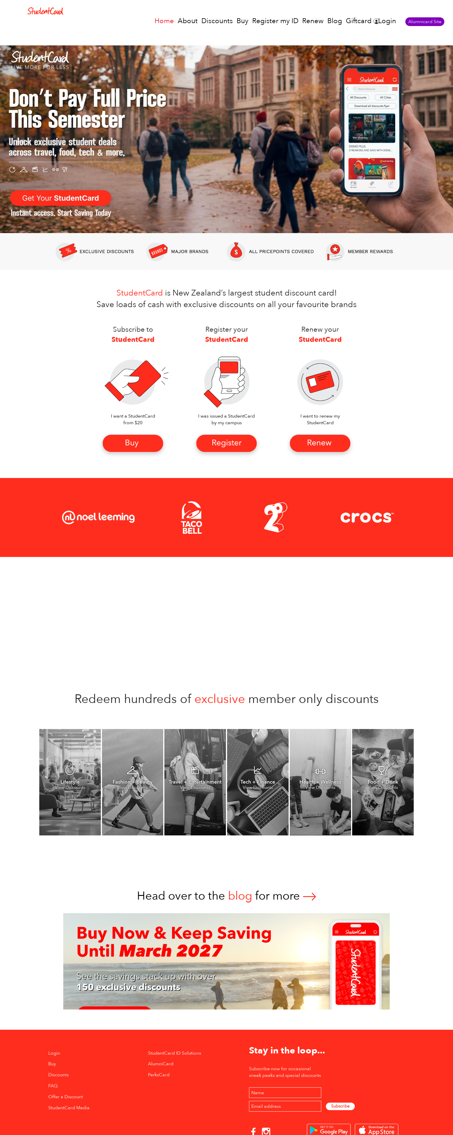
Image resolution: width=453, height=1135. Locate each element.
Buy (242, 21)
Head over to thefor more (226, 896)
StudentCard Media (69, 1108)
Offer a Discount (65, 1097)
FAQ (52, 1086)
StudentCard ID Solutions (174, 1053)
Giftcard (359, 21)
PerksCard (159, 1075)
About (188, 21)
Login (387, 21)
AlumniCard (160, 1064)
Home (164, 21)
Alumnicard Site (424, 22)
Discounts (217, 21)
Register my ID (275, 21)
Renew (313, 21)
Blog (334, 21)
